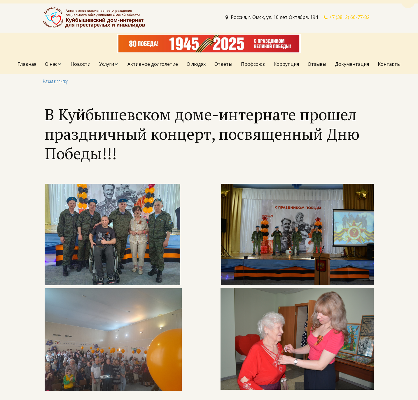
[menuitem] (27, 64)
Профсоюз (253, 64)
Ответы (223, 64)
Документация (352, 64)
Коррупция (286, 64)
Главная (27, 64)
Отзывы (317, 64)
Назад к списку (55, 81)
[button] (53, 64)
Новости (80, 64)
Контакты (389, 64)
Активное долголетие (152, 64)
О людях (196, 64)
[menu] (209, 64)
